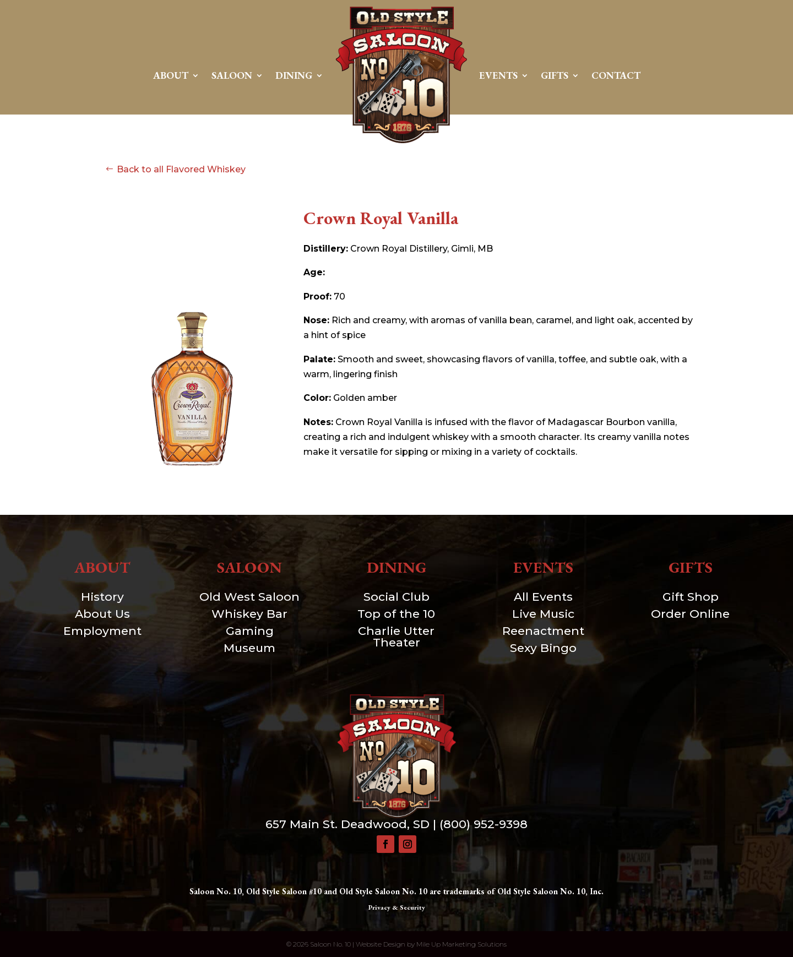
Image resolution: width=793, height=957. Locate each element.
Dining (293, 75)
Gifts (554, 75)
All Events (543, 596)
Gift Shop (690, 596)
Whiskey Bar (249, 614)
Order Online (690, 614)
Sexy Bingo (543, 648)
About (170, 75)
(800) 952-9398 (483, 824)
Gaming (250, 631)
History (102, 596)
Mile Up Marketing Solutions (461, 944)
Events (498, 75)
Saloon (231, 75)
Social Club (396, 596)
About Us (102, 614)
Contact (615, 75)
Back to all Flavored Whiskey (181, 169)
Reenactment (543, 631)
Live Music (543, 614)
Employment (102, 631)
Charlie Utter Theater (396, 636)
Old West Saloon (249, 596)
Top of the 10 (396, 614)
